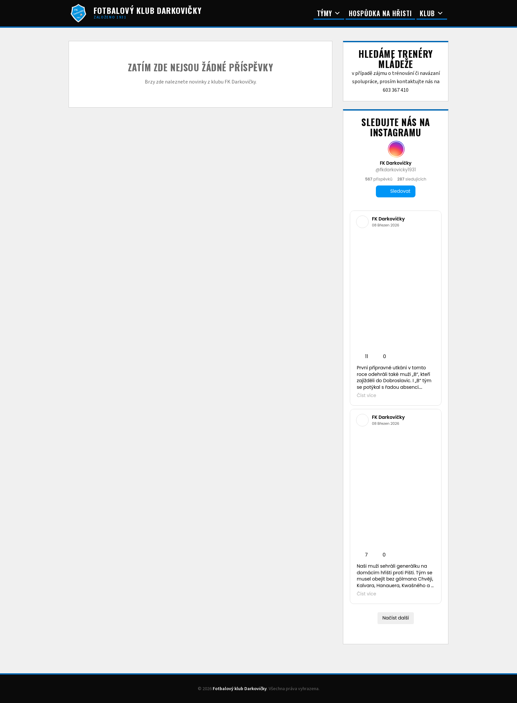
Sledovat (395, 191)
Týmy (329, 13)
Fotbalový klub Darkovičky (240, 689)
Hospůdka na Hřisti (380, 13)
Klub (432, 13)
